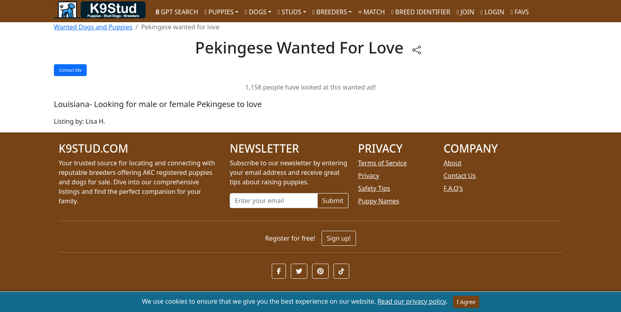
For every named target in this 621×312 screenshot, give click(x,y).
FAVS (520, 12)
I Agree (466, 302)
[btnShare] (417, 49)
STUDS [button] (289, 12)
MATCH (371, 12)
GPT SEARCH (177, 12)
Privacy (368, 175)
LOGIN (492, 12)
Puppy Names (378, 201)
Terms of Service (382, 163)
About (452, 163)
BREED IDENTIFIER (420, 12)
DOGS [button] (256, 12)
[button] (279, 271)
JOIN (465, 12)
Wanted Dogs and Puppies (93, 27)
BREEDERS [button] (329, 12)
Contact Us (460, 175)
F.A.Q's (453, 188)
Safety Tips (374, 188)
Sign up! (339, 238)
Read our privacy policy (411, 301)
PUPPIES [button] (219, 12)
